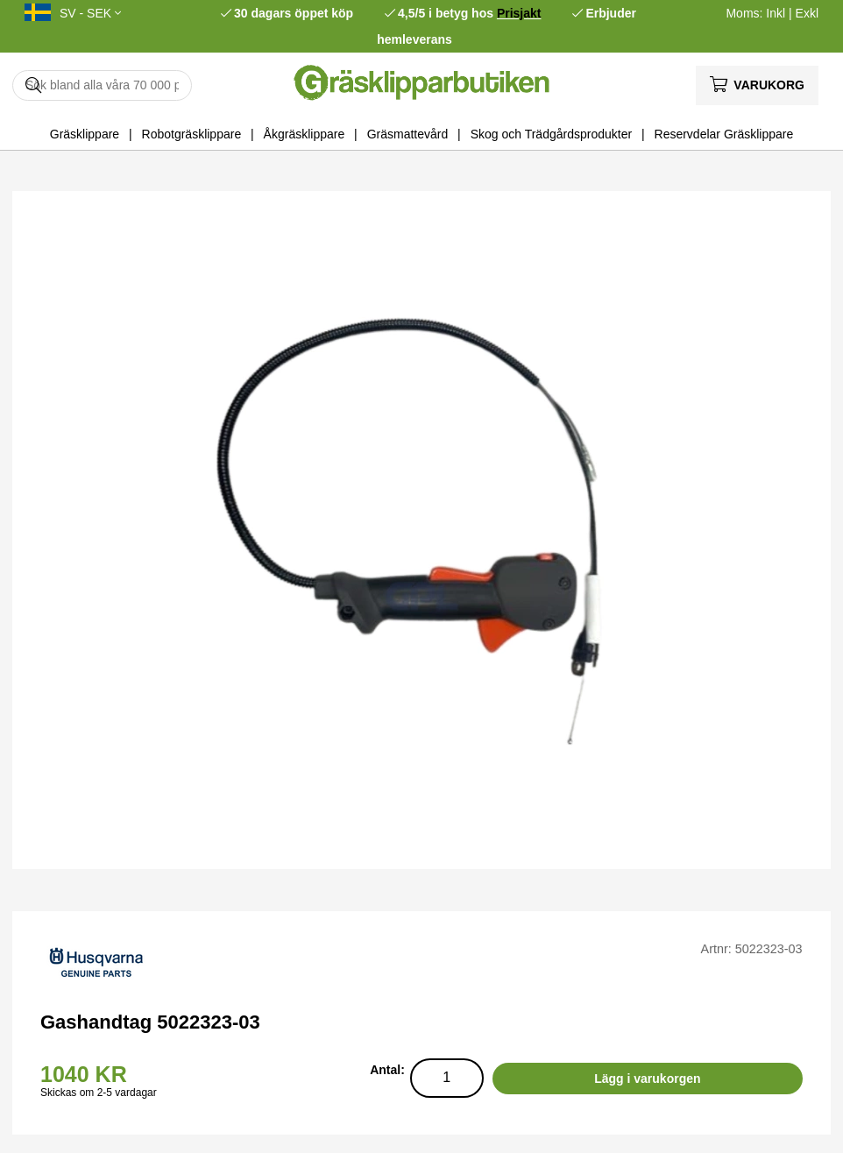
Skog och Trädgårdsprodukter (551, 134)
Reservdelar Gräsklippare (724, 134)
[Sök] (102, 85)
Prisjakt (519, 13)
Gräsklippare (84, 134)
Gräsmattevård (408, 134)
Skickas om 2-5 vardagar (98, 1092)
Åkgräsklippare (304, 134)
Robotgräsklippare (192, 134)
